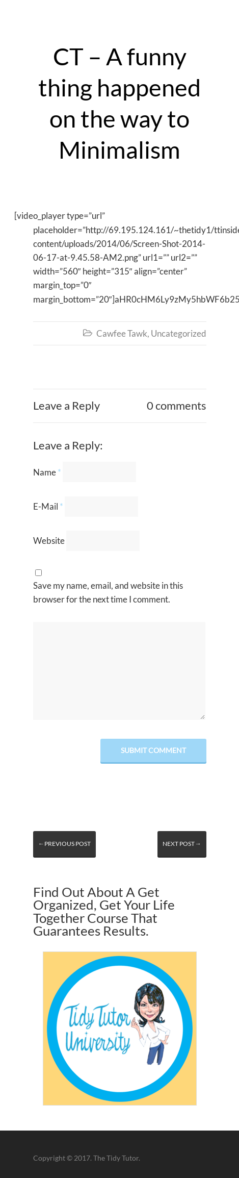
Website (49, 540)
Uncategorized (178, 333)
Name (47, 472)
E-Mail (48, 506)
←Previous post (64, 843)
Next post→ (182, 843)
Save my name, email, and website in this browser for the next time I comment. (108, 592)
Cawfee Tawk (121, 333)
